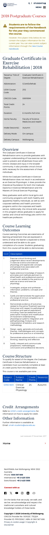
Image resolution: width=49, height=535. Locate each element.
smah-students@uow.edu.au (22, 425)
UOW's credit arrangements (23, 411)
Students (39, 3)
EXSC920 (9, 384)
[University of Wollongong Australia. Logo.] (10, 5)
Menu (41, 7)
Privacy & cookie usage (14, 522)
